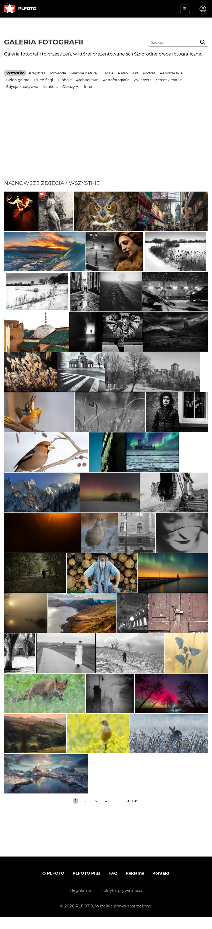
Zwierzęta (143, 80)
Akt (135, 73)
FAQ (113, 885)
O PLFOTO (53, 885)
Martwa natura (83, 73)
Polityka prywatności (121, 902)
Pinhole (65, 80)
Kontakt (161, 885)
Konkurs (50, 86)
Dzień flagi (43, 80)
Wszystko (15, 73)
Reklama (135, 885)
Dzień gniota (17, 80)
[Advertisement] (106, 139)
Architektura (87, 80)
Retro (123, 73)
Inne (88, 86)
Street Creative (169, 80)
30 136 (131, 812)
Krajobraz (37, 73)
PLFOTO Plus (86, 885)
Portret (149, 73)
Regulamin (81, 902)
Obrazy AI (71, 86)
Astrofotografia (116, 80)
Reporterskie (171, 73)
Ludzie (107, 73)
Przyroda (58, 73)
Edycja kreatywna (22, 86)
